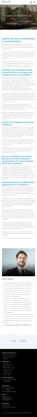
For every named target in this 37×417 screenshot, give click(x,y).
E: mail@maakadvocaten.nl (9, 379)
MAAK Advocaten (6, 405)
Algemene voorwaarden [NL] (10, 355)
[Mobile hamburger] (34, 2)
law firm (20, 412)
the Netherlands (27, 412)
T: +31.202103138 (6, 381)
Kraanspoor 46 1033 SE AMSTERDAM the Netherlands (7, 398)
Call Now (13, 18)
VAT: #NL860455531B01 (8, 388)
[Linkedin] (31, 2)
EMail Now (23, 18)
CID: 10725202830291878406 (9, 391)
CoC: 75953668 (6, 390)
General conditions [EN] (9, 357)
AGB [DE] (5, 358)
